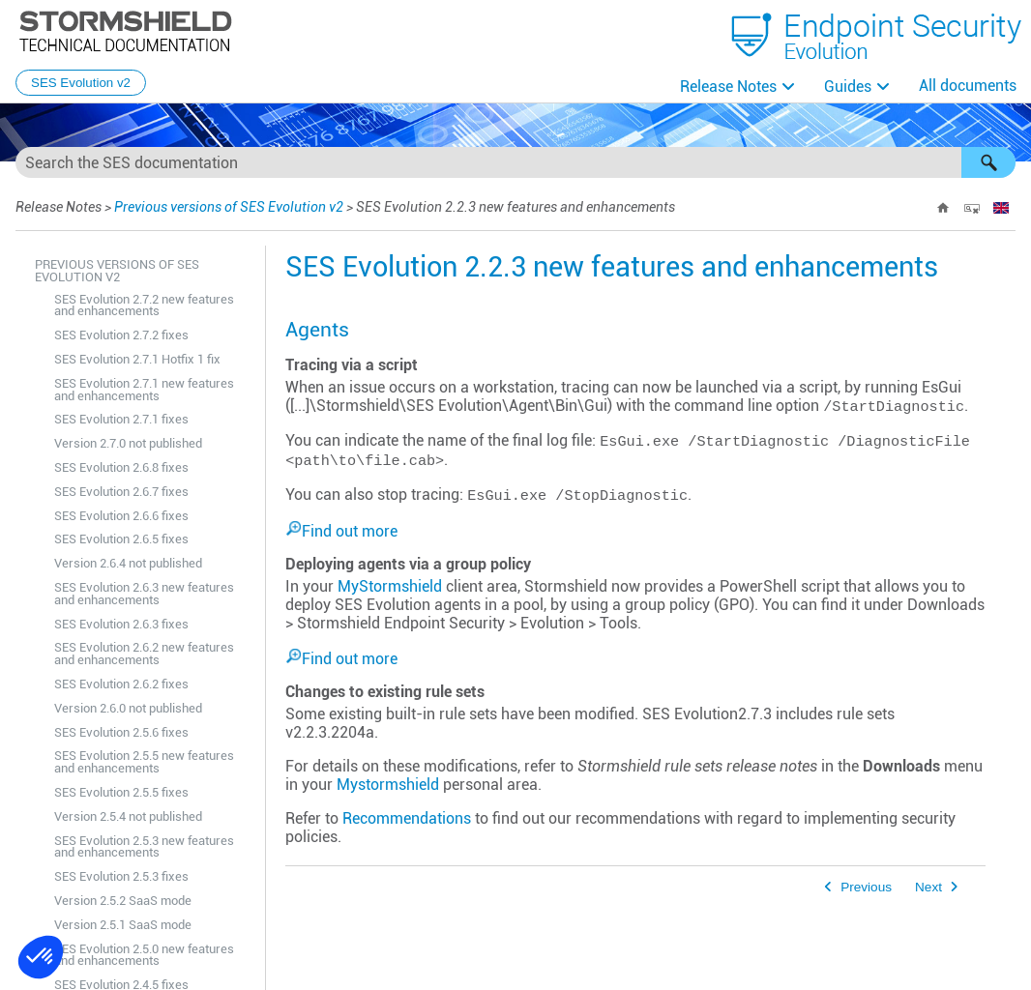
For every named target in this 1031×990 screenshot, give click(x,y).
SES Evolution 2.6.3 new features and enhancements (144, 593)
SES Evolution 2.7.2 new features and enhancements (144, 305)
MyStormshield (390, 586)
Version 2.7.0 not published (128, 443)
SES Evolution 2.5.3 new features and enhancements (144, 846)
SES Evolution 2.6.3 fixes (121, 624)
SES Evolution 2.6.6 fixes (121, 516)
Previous (866, 887)
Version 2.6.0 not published (128, 708)
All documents (967, 85)
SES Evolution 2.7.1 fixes (121, 419)
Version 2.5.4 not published (128, 816)
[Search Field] (515, 162)
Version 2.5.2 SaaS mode (122, 900)
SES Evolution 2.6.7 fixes (121, 491)
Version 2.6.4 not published (128, 563)
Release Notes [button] (728, 86)
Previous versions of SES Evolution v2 (228, 207)
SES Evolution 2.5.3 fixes (121, 876)
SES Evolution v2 (81, 82)
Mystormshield (388, 784)
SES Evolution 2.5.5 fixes (121, 792)
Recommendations (406, 818)
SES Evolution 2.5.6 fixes (121, 732)
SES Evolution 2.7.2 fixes (121, 335)
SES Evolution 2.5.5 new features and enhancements (144, 761)
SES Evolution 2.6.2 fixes (121, 684)
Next (928, 887)
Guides (847, 86)
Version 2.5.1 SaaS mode (122, 924)
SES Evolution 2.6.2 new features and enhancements (144, 653)
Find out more (350, 531)
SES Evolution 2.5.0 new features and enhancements (144, 955)
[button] (988, 162)
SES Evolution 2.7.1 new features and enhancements (144, 389)
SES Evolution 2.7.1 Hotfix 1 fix (137, 359)
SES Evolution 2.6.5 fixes (121, 539)
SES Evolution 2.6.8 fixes (121, 467)
